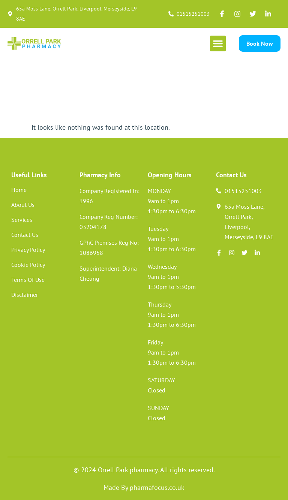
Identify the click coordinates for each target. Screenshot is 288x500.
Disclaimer (24, 294)
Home (19, 189)
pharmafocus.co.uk (157, 487)
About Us (22, 204)
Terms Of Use (28, 279)
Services (21, 219)
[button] (218, 43)
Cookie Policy (28, 264)
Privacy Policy (28, 249)
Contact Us (24, 234)
